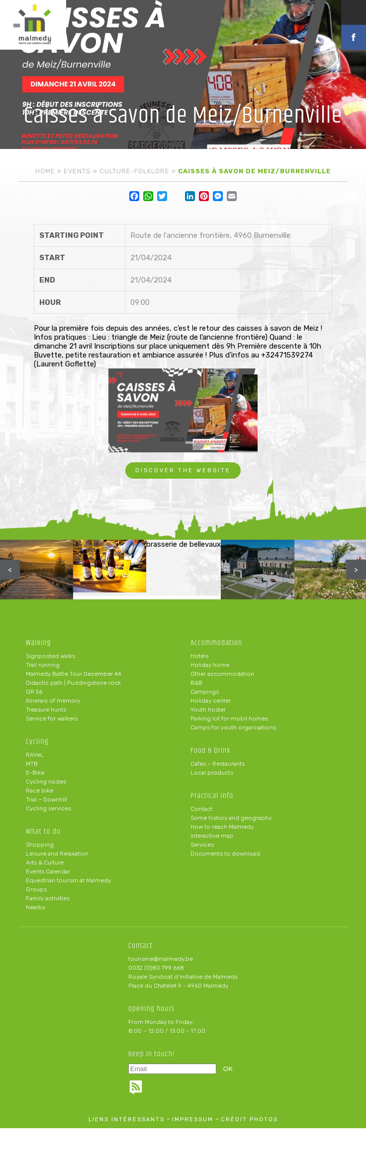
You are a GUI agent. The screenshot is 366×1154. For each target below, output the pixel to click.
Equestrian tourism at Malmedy (68, 880)
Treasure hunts (46, 709)
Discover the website (183, 470)
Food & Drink (210, 750)
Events (77, 171)
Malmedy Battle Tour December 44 (73, 673)
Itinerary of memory (53, 700)
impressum (192, 1119)
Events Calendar (48, 871)
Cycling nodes (46, 781)
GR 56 (34, 691)
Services (202, 844)
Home (45, 171)
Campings (204, 691)
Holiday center (210, 700)
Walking (38, 643)
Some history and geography (231, 817)
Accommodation (216, 643)
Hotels (199, 655)
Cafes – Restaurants (217, 763)
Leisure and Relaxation (57, 853)
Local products (211, 772)
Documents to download (225, 853)
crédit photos (249, 1119)
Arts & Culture (45, 862)
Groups (36, 889)
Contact (201, 808)
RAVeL (35, 754)
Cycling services (48, 808)
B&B (196, 682)
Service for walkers (52, 718)
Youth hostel (207, 709)
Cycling (37, 741)
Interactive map (211, 835)
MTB (32, 763)
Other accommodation (222, 673)
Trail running (43, 664)
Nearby (35, 907)
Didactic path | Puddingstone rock (73, 682)
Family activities (48, 898)
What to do (43, 831)
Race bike (39, 790)
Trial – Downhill (46, 799)
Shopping (40, 844)
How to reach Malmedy (222, 826)
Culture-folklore (134, 171)
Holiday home (209, 664)
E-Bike (35, 772)
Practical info (211, 796)
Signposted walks (50, 655)
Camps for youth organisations (233, 727)
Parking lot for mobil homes (229, 718)
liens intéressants (127, 1119)
